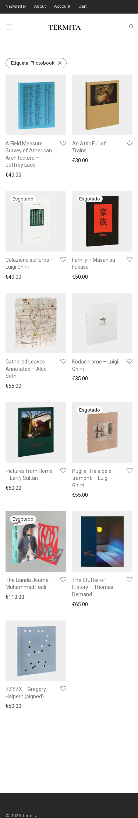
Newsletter (16, 6)
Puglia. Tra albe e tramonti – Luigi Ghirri (92, 478)
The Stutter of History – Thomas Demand (92, 587)
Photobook (32, 63)
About (40, 6)
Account (62, 6)
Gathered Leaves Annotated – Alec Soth (26, 369)
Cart (82, 6)
